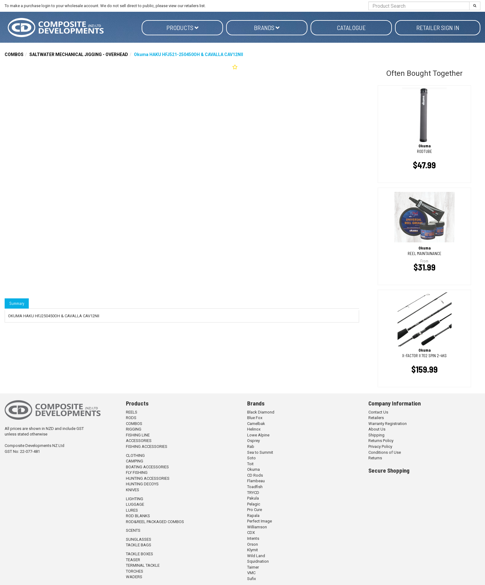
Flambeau (256, 481)
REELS (131, 412)
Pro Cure (254, 509)
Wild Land (256, 555)
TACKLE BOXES (139, 554)
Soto (251, 458)
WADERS (134, 576)
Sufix (251, 578)
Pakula (253, 498)
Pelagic (253, 504)
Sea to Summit (260, 452)
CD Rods (255, 475)
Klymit (252, 550)
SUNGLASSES (138, 539)
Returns (375, 458)
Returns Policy (380, 440)
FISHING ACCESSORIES (146, 446)
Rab (250, 446)
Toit (250, 464)
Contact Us (378, 412)
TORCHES (134, 571)
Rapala (253, 515)
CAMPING (134, 461)
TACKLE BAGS (138, 545)
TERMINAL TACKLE (143, 565)
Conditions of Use (384, 452)
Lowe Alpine (258, 435)
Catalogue (351, 27)
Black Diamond (260, 412)
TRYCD (253, 492)
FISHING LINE (138, 435)
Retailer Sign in (437, 27)
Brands (267, 27)
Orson (252, 544)
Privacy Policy (380, 446)
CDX (251, 532)
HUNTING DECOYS (142, 484)
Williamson (257, 527)
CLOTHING (135, 455)
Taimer (253, 567)
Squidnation (258, 561)
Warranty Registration (387, 423)
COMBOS (14, 54)
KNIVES (132, 490)
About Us (376, 429)
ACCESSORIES (139, 440)
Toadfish (255, 486)
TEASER (133, 559)
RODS (131, 417)
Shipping (376, 435)
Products (182, 27)
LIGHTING (134, 498)
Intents (253, 538)
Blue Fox (254, 417)
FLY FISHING (137, 472)
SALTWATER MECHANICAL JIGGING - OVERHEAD (78, 54)
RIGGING (133, 429)
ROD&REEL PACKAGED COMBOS (155, 521)
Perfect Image (259, 521)
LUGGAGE (135, 504)
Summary (16, 303)
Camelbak (256, 423)
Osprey (253, 440)
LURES (132, 510)
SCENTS (133, 530)
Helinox (253, 429)
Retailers (376, 417)
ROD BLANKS (138, 516)
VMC (251, 572)
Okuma (253, 469)
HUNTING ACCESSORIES (148, 478)
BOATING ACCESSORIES (147, 467)
